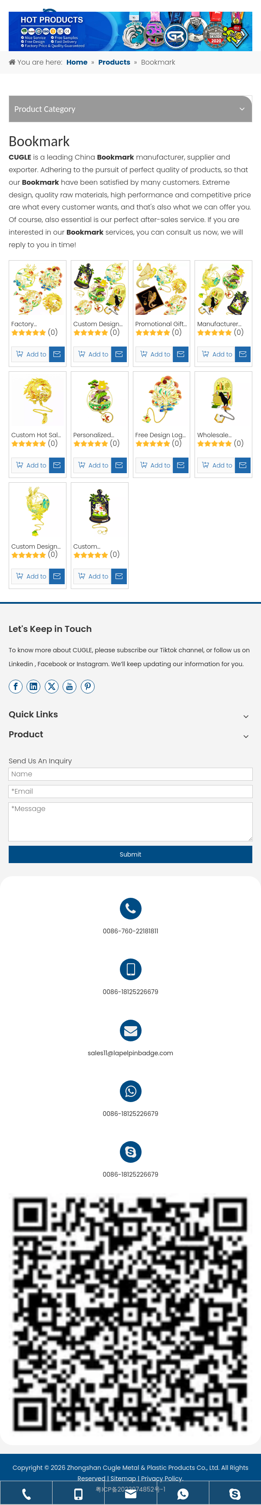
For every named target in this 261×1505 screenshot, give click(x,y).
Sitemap (123, 1478)
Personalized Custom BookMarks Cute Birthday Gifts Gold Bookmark (97, 435)
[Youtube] (69, 687)
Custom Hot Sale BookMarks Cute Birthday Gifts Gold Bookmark (36, 435)
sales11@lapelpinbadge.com (130, 1053)
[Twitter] (52, 687)
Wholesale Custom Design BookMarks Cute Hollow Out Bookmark (221, 435)
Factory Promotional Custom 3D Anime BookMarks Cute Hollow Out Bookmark (35, 324)
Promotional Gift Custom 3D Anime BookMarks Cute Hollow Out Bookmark (159, 324)
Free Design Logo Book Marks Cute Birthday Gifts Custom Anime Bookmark (161, 435)
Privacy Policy (161, 1478)
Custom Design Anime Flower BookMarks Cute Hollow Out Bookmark (97, 324)
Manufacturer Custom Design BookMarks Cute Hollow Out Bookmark (221, 324)
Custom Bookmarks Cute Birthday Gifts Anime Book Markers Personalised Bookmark (97, 546)
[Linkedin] (33, 687)
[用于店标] (130, 1314)
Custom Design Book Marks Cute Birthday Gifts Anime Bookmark (36, 546)
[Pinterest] (88, 687)
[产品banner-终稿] (130, 31)
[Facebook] (16, 687)
